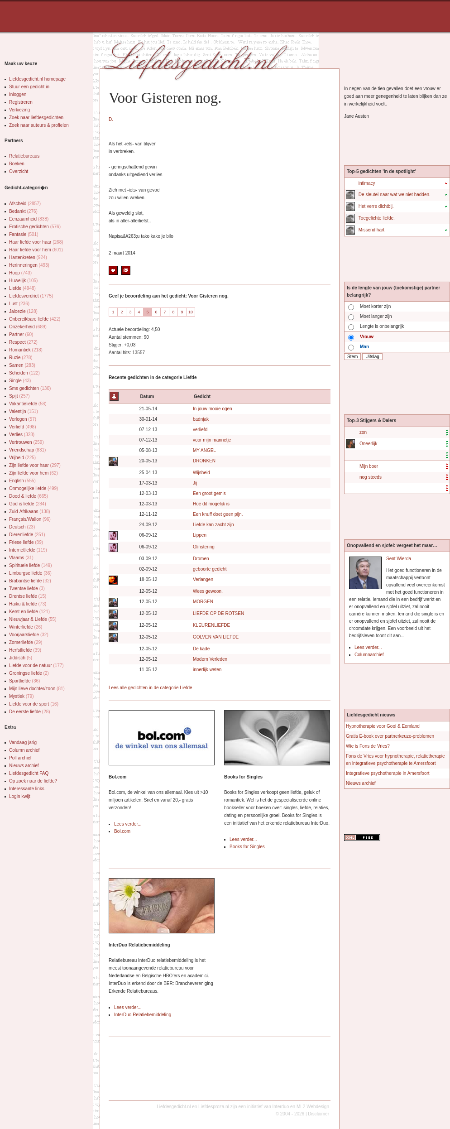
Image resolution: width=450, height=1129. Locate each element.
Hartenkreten (28, 257)
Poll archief (20, 757)
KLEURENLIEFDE (211, 625)
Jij (195, 482)
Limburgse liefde (30, 573)
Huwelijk (23, 280)
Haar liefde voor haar (36, 242)
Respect (23, 342)
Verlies (21, 434)
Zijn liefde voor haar (35, 465)
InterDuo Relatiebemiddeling (142, 1014)
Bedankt (23, 211)
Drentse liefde (27, 596)
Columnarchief (368, 654)
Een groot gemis (209, 493)
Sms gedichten (30, 388)
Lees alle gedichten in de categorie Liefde (150, 687)
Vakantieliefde (28, 403)
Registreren (21, 102)
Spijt (19, 396)
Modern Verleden (210, 659)
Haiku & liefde (27, 603)
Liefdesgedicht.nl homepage (37, 79)
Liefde (22, 288)
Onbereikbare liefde (34, 319)
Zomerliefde (25, 642)
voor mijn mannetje (212, 439)
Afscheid (25, 203)
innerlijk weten (207, 669)
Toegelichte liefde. (377, 218)
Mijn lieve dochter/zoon (37, 688)
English (22, 480)
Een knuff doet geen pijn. (218, 514)
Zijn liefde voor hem (33, 473)
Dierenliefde (27, 534)
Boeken (16, 163)
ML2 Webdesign (313, 1106)
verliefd (200, 429)
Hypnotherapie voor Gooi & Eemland (383, 726)
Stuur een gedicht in (29, 86)
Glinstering (204, 546)
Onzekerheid (28, 326)
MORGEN (203, 601)
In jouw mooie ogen (212, 408)
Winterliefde (25, 627)
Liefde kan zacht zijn (213, 524)
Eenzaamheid (28, 218)
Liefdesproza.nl (213, 1106)
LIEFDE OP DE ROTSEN (218, 613)
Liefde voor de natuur (36, 665)
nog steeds (370, 477)
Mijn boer (368, 466)
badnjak (201, 419)
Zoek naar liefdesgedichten (36, 117)
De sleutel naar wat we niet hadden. (395, 194)
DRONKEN (204, 460)
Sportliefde (24, 680)
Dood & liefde (28, 496)
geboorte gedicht (210, 569)
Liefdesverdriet (31, 295)
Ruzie (21, 357)
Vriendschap (27, 449)
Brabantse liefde (30, 580)
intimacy (367, 183)
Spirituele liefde (30, 565)
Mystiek (21, 696)
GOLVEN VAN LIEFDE (216, 636)
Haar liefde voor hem (36, 249)
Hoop (20, 272)
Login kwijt (19, 796)
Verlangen (203, 579)
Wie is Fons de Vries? (368, 746)
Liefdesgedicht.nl (174, 1106)
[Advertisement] (114, 18)
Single (20, 380)
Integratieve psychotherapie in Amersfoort (388, 773)
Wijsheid (201, 472)
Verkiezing (19, 109)
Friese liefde (26, 542)
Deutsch (22, 526)
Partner (21, 334)
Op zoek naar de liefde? (33, 780)
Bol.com (122, 831)
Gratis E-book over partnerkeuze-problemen (390, 736)
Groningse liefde (29, 673)
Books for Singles (247, 846)
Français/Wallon (30, 519)
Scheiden (24, 372)
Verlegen (22, 419)
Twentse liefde (27, 588)
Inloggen (17, 94)
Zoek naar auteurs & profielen (39, 125)
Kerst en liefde (29, 611)
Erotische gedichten (35, 226)
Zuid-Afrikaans (29, 511)
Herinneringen (29, 265)
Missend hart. (372, 229)
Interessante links (26, 788)
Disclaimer (318, 1113)
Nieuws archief (24, 765)
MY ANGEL (204, 450)
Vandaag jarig (23, 742)
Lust (19, 303)
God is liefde (27, 503)
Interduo (281, 1106)
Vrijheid (22, 457)
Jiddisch (20, 657)
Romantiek (26, 349)
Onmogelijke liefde (33, 488)
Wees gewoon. (208, 591)
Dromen (201, 558)
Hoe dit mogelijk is (211, 503)
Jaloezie (23, 311)
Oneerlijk (368, 443)
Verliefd (22, 426)
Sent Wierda (398, 558)
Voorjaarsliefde (28, 634)
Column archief (24, 750)
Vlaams (21, 557)
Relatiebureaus (24, 156)
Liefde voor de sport (33, 703)
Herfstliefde (25, 650)
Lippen (199, 535)
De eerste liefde (29, 711)
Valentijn (23, 411)
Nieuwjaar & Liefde (33, 619)
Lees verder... (128, 824)
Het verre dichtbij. (376, 206)
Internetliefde (28, 550)
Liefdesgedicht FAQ (28, 773)
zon (363, 432)
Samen (22, 365)
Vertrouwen (26, 442)
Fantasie (23, 234)
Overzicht (18, 171)
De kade (201, 648)
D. (111, 119)
